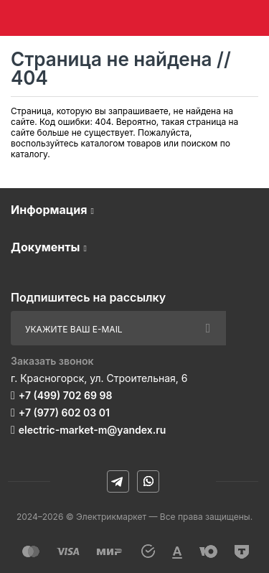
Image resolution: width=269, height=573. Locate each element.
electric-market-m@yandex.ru (92, 430)
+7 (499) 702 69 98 (66, 395)
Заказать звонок (52, 361)
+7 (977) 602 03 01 (64, 412)
